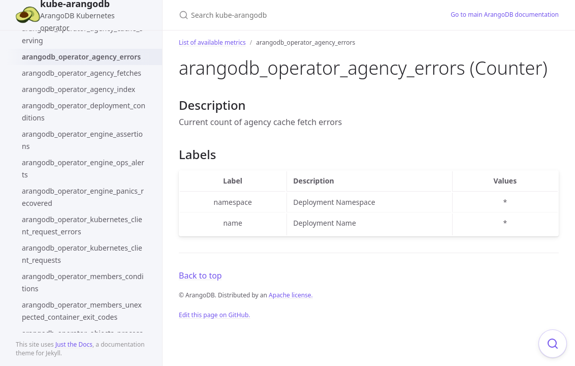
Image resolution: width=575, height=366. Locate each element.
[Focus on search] (552, 343)
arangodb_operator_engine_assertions (82, 140)
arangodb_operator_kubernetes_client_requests (82, 254)
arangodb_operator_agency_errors (81, 57)
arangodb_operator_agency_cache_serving (82, 34)
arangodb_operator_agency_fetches (81, 73)
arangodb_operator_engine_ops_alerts (83, 168)
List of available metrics (212, 42)
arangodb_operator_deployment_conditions (83, 112)
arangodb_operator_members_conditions (83, 282)
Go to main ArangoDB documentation (505, 14)
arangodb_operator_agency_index (78, 89)
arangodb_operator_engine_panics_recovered (83, 197)
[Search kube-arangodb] (299, 15)
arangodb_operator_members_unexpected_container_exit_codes (82, 311)
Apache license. (291, 295)
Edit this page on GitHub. (214, 315)
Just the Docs (73, 344)
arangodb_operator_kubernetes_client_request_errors (82, 225)
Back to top (200, 275)
